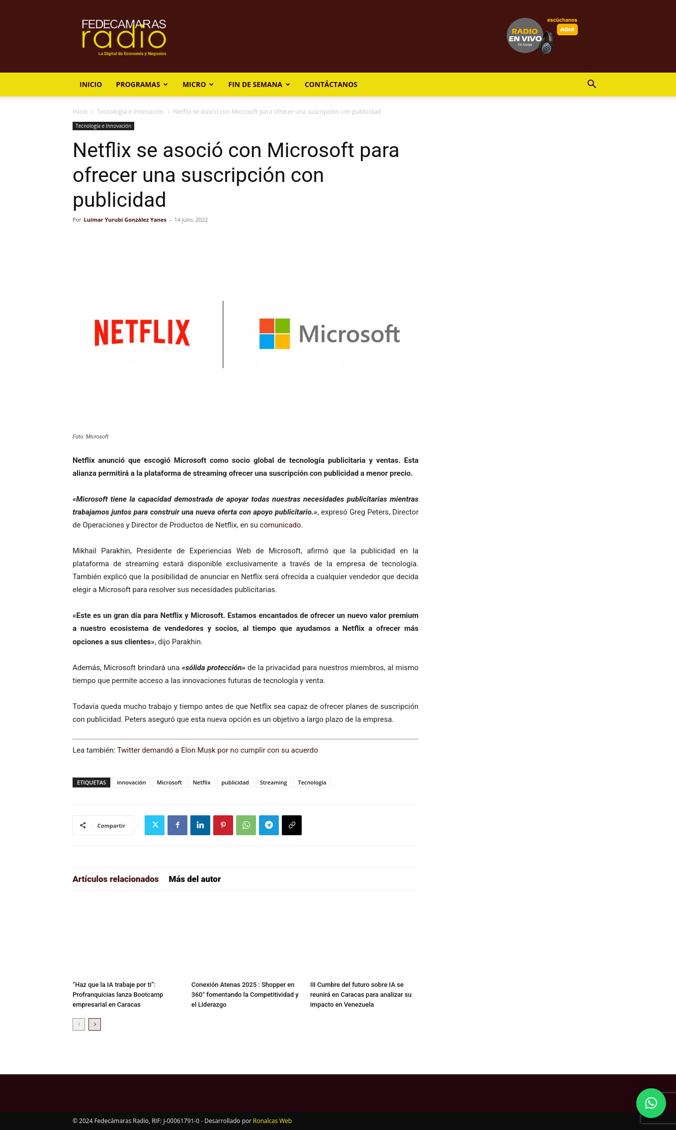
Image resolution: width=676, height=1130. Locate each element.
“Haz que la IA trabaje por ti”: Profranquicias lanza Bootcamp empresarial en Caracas (118, 994)
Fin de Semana (259, 84)
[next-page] (94, 1024)
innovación (131, 782)
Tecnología (312, 782)
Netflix (201, 782)
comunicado (280, 525)
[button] (591, 85)
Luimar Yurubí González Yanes (125, 219)
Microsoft (169, 782)
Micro (198, 84)
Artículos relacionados (116, 879)
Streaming (273, 782)
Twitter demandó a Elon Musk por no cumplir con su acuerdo (217, 750)
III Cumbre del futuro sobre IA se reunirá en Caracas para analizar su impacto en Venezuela (361, 994)
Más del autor (195, 879)
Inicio (91, 84)
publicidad (235, 782)
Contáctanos (331, 84)
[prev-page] (79, 1024)
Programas (142, 84)
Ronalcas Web (272, 1121)
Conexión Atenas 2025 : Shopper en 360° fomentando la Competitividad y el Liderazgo (245, 994)
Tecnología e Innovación (130, 111)
